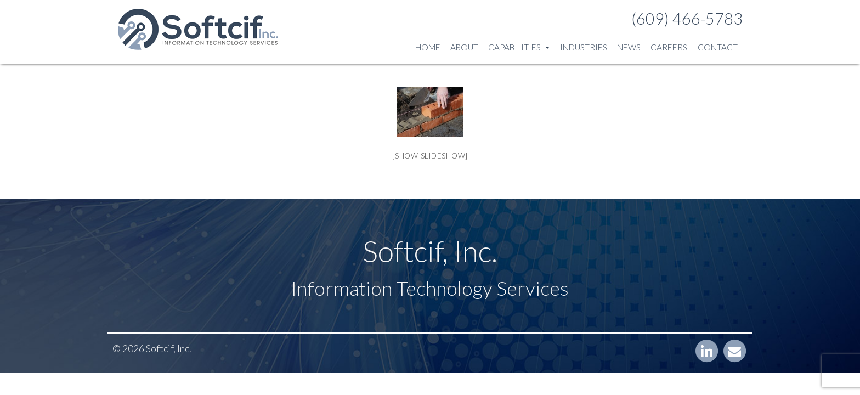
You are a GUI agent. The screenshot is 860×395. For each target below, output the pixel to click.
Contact (718, 47)
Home (427, 47)
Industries (583, 47)
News (629, 47)
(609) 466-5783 (687, 18)
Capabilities (519, 47)
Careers (668, 47)
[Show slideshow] (430, 155)
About (464, 47)
